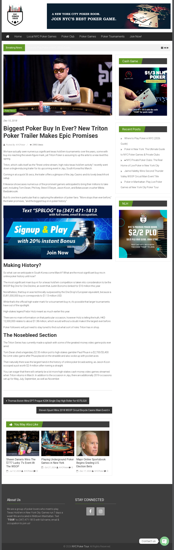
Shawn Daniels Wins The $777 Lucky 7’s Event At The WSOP (21, 463)
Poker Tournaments (113, 36)
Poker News (10, 111)
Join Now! (136, 36)
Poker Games (88, 36)
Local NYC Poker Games (41, 36)
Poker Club (68, 36)
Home (18, 36)
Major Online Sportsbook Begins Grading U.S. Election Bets (91, 463)
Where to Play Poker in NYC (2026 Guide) (49, 47)
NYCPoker (28, 471)
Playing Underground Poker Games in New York (57, 461)
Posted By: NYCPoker (15, 145)
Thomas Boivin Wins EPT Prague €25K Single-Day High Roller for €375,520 (47, 400)
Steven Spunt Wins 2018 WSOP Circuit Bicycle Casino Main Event (73, 410)
